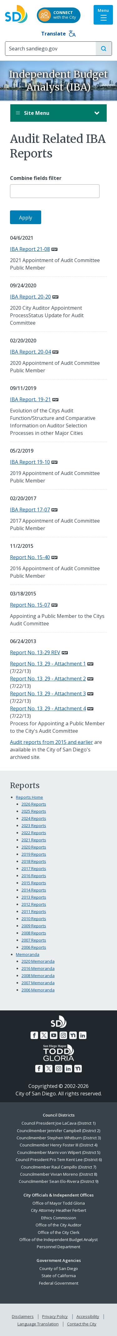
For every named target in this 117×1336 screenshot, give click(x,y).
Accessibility (87, 1316)
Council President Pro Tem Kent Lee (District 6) (59, 1159)
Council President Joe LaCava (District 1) (58, 1123)
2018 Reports (34, 861)
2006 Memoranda (38, 990)
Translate (58, 33)
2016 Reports (34, 875)
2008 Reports (34, 933)
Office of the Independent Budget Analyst (58, 1239)
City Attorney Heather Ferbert (58, 1210)
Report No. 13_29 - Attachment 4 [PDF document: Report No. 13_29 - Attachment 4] (48, 708)
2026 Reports (34, 804)
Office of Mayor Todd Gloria (58, 1203)
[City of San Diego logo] (16, 12)
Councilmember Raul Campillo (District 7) (58, 1167)
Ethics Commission (58, 1218)
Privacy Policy (55, 1316)
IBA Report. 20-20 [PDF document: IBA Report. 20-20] (30, 296)
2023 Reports (34, 825)
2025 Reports (34, 811)
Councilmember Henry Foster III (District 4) (58, 1145)
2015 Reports (34, 883)
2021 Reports (34, 840)
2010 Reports (34, 918)
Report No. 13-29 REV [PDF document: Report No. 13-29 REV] (35, 652)
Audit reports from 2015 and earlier (51, 742)
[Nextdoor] (73, 1035)
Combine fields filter (35, 178)
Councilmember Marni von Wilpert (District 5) (58, 1152)
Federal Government (58, 1283)
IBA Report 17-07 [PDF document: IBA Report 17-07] (30, 509)
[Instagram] (63, 1035)
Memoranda (27, 954)
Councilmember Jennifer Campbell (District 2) (58, 1130)
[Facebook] (34, 1035)
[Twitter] (44, 1035)
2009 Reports (34, 926)
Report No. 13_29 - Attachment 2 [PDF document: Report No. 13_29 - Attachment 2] (48, 678)
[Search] (50, 48)
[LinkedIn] (82, 1035)
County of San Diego (58, 1268)
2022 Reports (34, 832)
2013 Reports (34, 897)
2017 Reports (34, 868)
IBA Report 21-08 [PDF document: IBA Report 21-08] (30, 249)
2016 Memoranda (38, 968)
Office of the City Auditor (58, 1225)
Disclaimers (23, 1316)
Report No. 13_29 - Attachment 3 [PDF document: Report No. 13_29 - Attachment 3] (48, 693)
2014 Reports (34, 890)
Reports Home (29, 797)
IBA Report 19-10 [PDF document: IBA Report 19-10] (30, 462)
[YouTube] (53, 1035)
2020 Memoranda (38, 961)
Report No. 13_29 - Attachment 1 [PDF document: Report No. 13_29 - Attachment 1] (48, 663)
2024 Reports (34, 818)
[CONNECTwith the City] (58, 15)
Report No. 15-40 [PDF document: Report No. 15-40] (30, 557)
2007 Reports (34, 940)
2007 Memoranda (38, 983)
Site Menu (52, 113)
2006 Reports (34, 947)
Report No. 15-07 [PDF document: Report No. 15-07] (30, 604)
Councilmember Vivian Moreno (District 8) (58, 1174)
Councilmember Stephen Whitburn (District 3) (59, 1138)
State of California (58, 1275)
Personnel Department (58, 1246)
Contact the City (81, 1324)
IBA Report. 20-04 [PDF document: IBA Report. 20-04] (30, 351)
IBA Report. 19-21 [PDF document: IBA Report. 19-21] (30, 399)
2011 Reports (34, 911)
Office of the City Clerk (59, 1232)
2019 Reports (34, 854)
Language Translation (38, 1324)
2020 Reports (34, 847)
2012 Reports (34, 904)
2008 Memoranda (38, 975)
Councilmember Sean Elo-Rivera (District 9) (58, 1181)
